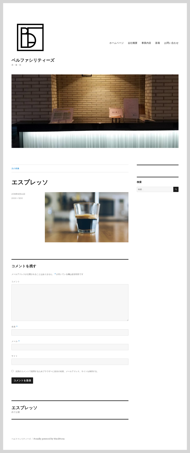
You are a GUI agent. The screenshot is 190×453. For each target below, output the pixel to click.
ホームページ (116, 43)
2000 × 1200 (17, 198)
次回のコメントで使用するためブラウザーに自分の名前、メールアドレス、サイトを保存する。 (57, 371)
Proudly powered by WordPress (49, 439)
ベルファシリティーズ (33, 60)
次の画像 (15, 168)
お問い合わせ (171, 43)
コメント (15, 281)
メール (15, 341)
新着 (157, 43)
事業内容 (146, 43)
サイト (14, 356)
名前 (14, 326)
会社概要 (132, 43)
